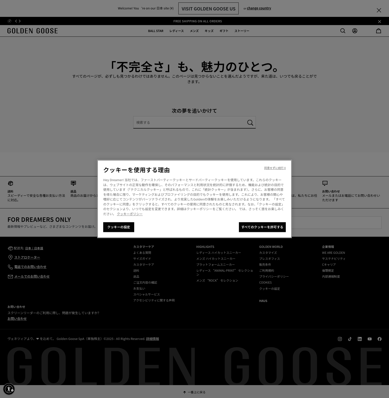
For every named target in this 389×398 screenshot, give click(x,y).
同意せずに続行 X (275, 168)
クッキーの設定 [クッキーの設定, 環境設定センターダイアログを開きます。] (118, 227)
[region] (194, 199)
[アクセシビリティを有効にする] (9, 389)
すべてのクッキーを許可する (262, 227)
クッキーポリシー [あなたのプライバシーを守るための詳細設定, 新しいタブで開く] (130, 213)
